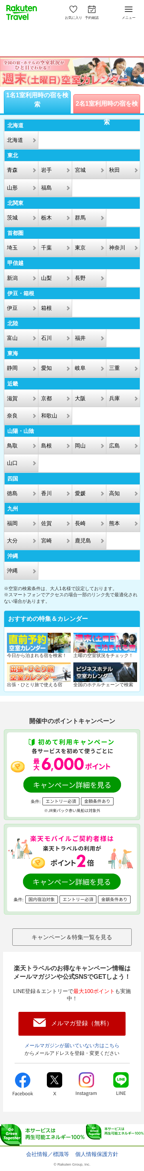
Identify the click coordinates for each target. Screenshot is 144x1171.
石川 (46, 338)
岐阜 (80, 368)
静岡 (12, 368)
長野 (80, 278)
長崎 (80, 523)
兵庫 (114, 398)
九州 (12, 509)
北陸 (12, 323)
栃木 (46, 218)
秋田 (114, 170)
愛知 (46, 368)
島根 (46, 445)
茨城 (12, 218)
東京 (80, 248)
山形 (12, 188)
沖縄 (12, 556)
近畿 (12, 384)
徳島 (12, 493)
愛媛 (80, 493)
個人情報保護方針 (96, 1154)
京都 (46, 398)
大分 (12, 540)
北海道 (15, 125)
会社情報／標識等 (47, 1154)
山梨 (46, 278)
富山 (12, 338)
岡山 (80, 445)
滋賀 (12, 398)
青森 (12, 170)
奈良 (12, 416)
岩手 (46, 170)
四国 (12, 479)
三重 (114, 368)
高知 (114, 493)
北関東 (15, 203)
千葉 (46, 248)
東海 (12, 353)
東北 (12, 155)
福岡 (12, 523)
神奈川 (117, 248)
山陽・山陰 (20, 431)
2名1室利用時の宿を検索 (107, 106)
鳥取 (12, 445)
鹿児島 (83, 540)
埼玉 (12, 248)
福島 (46, 188)
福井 (80, 338)
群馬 (80, 218)
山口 (12, 463)
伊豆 (12, 308)
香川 (46, 493)
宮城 (80, 170)
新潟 (12, 278)
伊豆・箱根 (20, 293)
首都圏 (15, 233)
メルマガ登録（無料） (82, 1023)
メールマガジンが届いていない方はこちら (72, 1045)
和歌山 (49, 416)
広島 (114, 445)
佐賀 (46, 523)
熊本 (114, 523)
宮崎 (46, 540)
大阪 (80, 398)
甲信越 (15, 263)
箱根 (46, 308)
